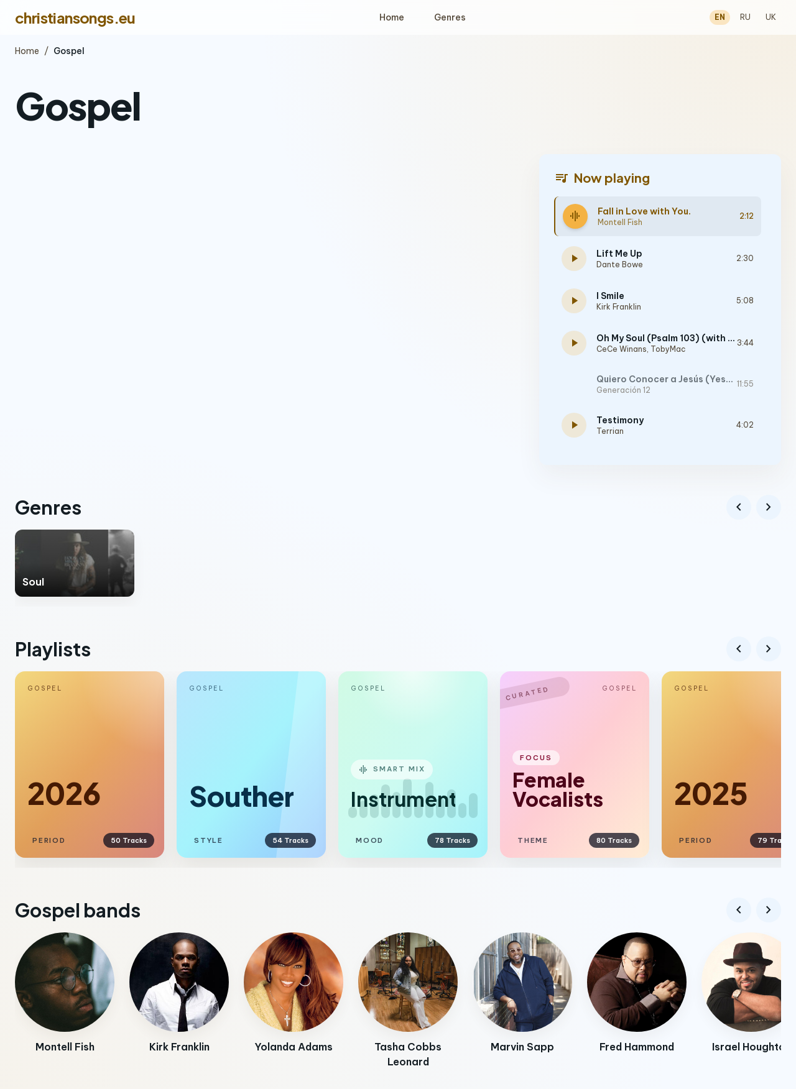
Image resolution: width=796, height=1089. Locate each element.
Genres (450, 17)
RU (745, 17)
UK (771, 17)
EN (720, 17)
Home (391, 17)
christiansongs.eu (75, 17)
